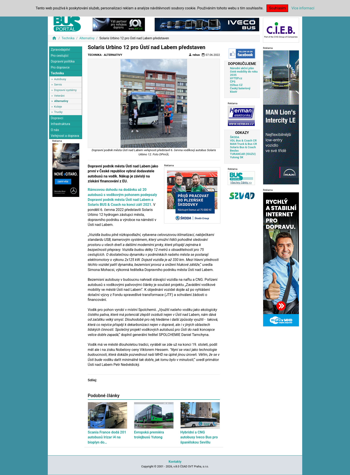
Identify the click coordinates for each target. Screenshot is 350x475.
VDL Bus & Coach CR (243, 140)
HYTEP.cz (236, 78)
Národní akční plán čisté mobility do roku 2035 (244, 72)
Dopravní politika (63, 61)
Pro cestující (59, 56)
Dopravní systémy (65, 90)
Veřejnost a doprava (65, 136)
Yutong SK (236, 157)
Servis (58, 84)
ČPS (232, 81)
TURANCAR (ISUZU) (243, 154)
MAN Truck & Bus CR (243, 144)
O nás (55, 130)
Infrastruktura (60, 124)
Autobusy (60, 79)
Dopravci (57, 118)
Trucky (58, 112)
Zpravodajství (60, 50)
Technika (68, 38)
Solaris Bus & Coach (243, 147)
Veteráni (59, 95)
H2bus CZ (236, 85)
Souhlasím (277, 8)
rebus (194, 54)
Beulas (234, 150)
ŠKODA (234, 137)
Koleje (58, 106)
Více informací (302, 8)
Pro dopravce (60, 67)
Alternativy (86, 38)
